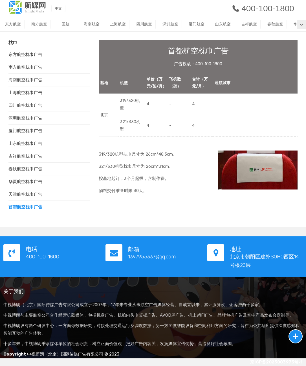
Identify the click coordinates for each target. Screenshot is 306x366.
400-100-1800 (263, 8)
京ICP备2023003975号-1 (276, 362)
